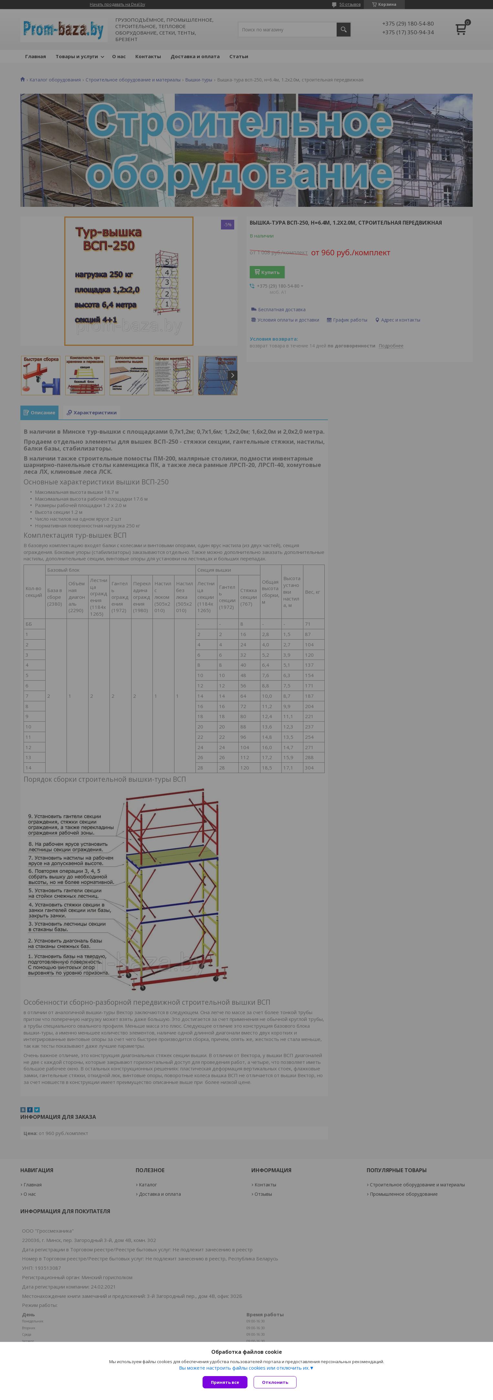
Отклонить (275, 1382)
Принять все (225, 1382)
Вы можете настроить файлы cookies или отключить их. (244, 1368)
